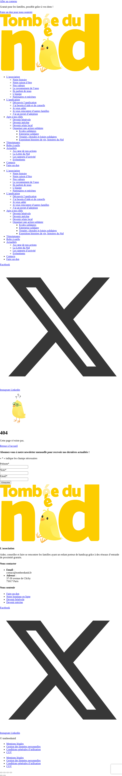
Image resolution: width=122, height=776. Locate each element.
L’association (13, 76)
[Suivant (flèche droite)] (4, 775)
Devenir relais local (23, 125)
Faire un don (12, 165)
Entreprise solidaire (29, 134)
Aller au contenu (8, 1)
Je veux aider (19, 108)
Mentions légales (15, 743)
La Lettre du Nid (21, 154)
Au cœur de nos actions (25, 151)
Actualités (11, 148)
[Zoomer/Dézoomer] (1, 772)
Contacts (10, 162)
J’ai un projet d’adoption (25, 114)
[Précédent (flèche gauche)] (1, 775)
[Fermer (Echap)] (11, 772)
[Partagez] (7, 772)
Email (3, 476)
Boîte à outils (13, 145)
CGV (9, 752)
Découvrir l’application (25, 102)
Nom (3, 470)
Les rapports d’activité (24, 156)
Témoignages (13, 142)
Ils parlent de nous (22, 91)
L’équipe (17, 94)
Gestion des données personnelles (23, 746)
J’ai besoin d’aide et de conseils (29, 105)
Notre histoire (20, 79)
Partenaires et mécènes (24, 96)
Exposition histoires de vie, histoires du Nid (41, 139)
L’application (13, 99)
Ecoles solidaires (27, 131)
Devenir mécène (21, 122)
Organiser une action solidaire (28, 128)
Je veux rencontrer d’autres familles (31, 111)
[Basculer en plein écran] (4, 772)
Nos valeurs (19, 85)
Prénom (4, 463)
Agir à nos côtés (14, 116)
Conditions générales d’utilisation (23, 749)
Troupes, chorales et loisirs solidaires (38, 136)
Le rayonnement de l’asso (26, 88)
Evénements (19, 159)
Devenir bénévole (22, 119)
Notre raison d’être (22, 82)
